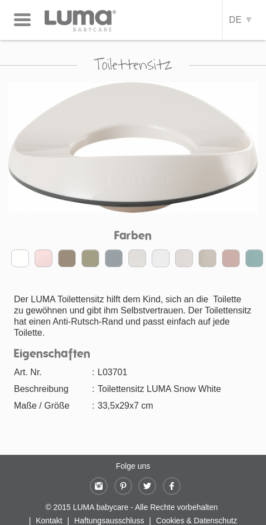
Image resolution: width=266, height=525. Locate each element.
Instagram (99, 486)
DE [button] (240, 19)
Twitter (147, 486)
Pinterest (123, 486)
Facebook (172, 486)
